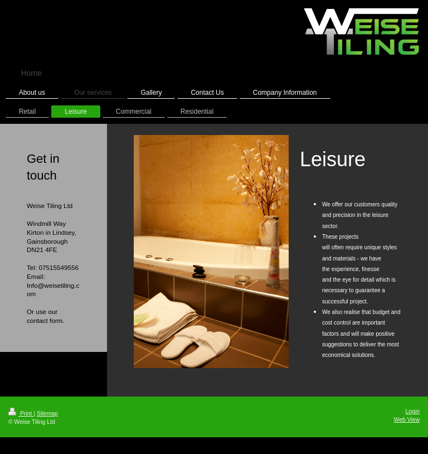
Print (20, 413)
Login (413, 411)
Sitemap (47, 413)
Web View (407, 420)
